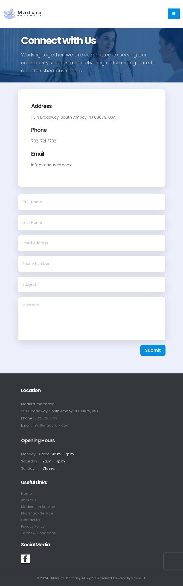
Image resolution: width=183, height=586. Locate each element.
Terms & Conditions (38, 533)
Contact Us (30, 520)
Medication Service (38, 506)
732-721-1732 (46, 418)
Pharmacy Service (37, 513)
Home (26, 493)
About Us (28, 500)
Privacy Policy (33, 526)
